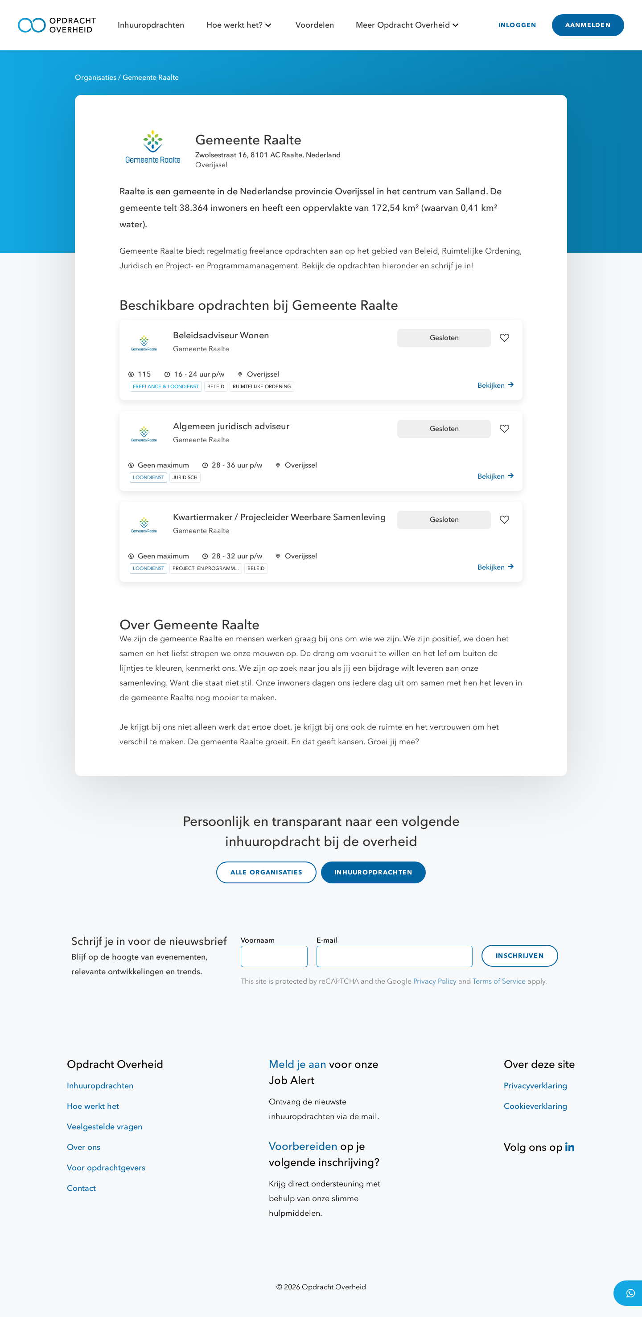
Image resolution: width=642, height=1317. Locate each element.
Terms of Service (499, 981)
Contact (81, 1188)
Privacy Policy (435, 981)
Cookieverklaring (535, 1106)
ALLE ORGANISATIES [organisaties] (266, 872)
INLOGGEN (517, 25)
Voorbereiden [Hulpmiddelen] (303, 1146)
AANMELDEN (588, 25)
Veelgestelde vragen (104, 1126)
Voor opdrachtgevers (106, 1167)
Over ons (83, 1147)
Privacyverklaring (535, 1085)
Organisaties (96, 77)
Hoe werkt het (93, 1106)
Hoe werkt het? (240, 25)
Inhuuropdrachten (151, 25)
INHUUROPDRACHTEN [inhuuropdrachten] (373, 872)
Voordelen (315, 25)
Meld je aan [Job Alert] (297, 1064)
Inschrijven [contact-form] (520, 956)
